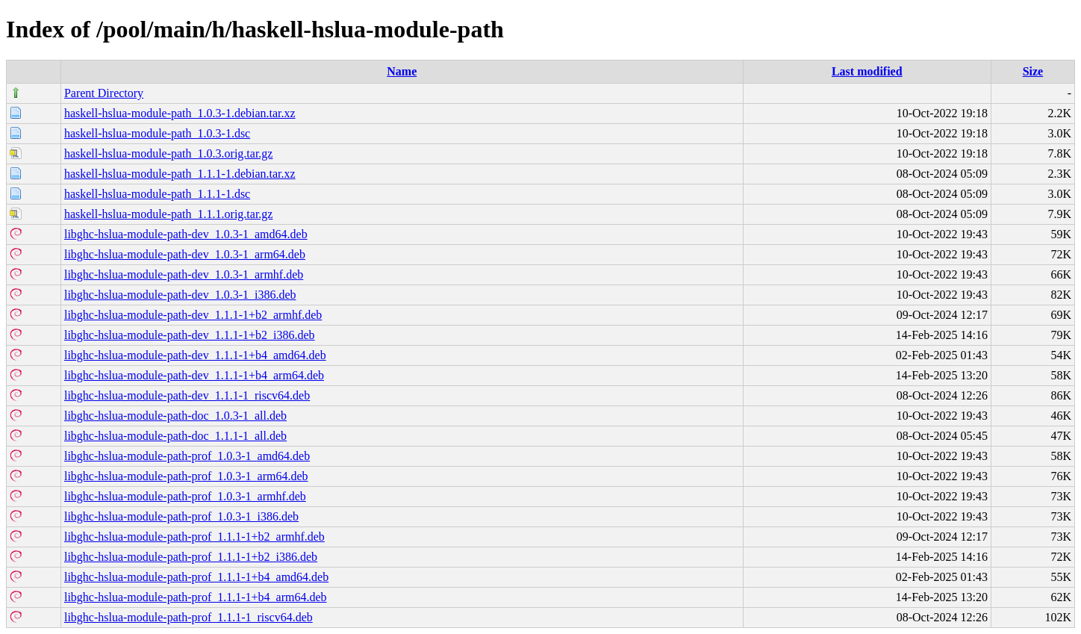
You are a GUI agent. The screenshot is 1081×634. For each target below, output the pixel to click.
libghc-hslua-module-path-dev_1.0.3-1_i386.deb (180, 294)
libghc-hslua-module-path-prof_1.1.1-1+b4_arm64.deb (195, 597)
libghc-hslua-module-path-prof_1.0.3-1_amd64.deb (187, 456)
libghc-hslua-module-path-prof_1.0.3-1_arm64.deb (186, 476)
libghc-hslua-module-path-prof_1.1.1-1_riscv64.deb (188, 617)
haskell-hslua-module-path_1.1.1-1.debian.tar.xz (180, 173)
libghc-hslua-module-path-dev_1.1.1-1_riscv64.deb (187, 395)
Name (402, 71)
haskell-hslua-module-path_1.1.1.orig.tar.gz (168, 214)
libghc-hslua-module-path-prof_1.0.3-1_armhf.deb (185, 496)
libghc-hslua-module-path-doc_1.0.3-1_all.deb (175, 415)
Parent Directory (103, 93)
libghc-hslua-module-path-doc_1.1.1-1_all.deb (175, 435)
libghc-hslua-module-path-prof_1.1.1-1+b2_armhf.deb (194, 536)
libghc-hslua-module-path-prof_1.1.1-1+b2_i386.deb (190, 556)
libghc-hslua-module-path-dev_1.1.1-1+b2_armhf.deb (193, 314)
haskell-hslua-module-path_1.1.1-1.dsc (157, 193)
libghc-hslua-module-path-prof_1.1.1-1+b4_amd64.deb (196, 577)
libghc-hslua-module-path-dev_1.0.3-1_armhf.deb (183, 274)
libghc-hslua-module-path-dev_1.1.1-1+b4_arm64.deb (194, 375)
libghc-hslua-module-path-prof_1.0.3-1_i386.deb (181, 516)
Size (1033, 71)
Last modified (867, 71)
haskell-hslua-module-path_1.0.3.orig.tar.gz (168, 153)
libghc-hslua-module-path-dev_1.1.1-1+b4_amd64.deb (195, 355)
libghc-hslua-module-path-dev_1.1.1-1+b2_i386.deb (189, 335)
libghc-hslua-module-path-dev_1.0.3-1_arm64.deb (184, 254)
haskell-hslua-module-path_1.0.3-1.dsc (157, 133)
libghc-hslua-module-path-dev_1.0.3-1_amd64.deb (186, 234)
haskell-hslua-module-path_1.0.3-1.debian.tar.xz (180, 113)
